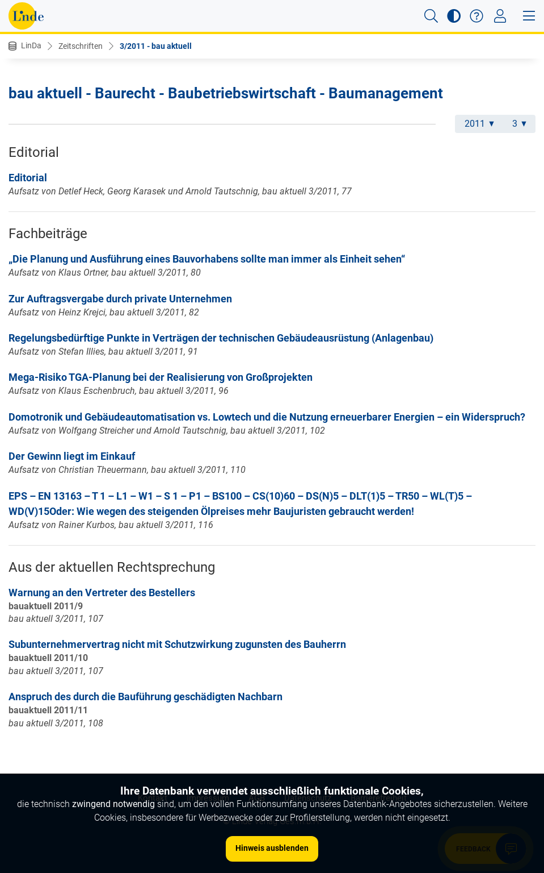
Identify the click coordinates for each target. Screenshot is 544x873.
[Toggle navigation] (500, 16)
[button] (431, 16)
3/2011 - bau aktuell (156, 46)
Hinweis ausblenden (272, 848)
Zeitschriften (80, 46)
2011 (479, 123)
